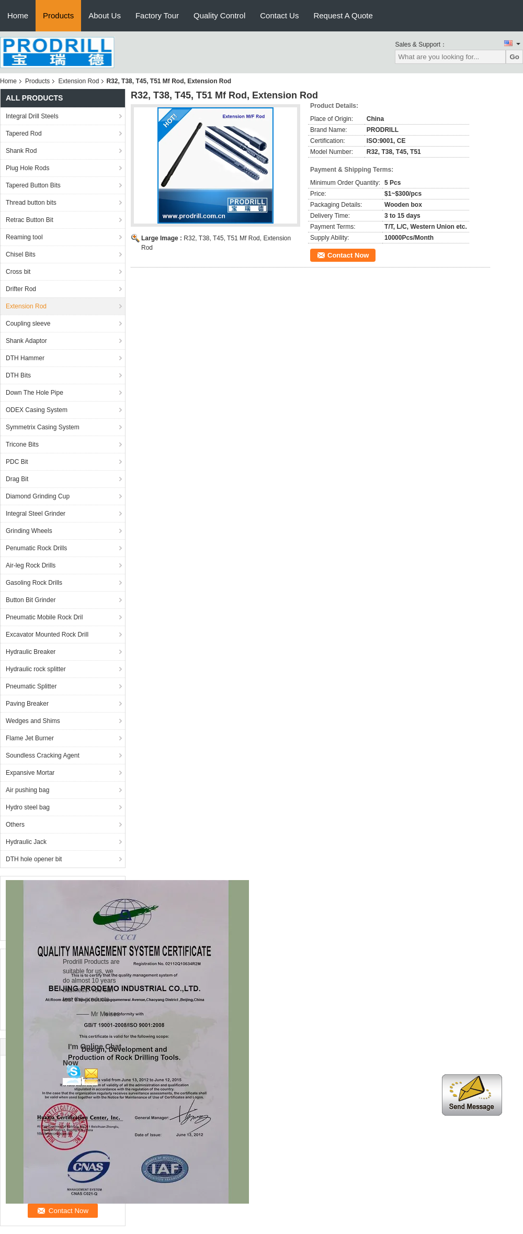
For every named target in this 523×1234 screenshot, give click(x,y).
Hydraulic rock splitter (36, 669)
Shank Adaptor (26, 340)
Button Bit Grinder (30, 600)
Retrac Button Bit (29, 220)
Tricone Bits (22, 444)
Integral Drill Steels (32, 116)
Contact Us (279, 15)
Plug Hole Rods (27, 168)
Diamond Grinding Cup (38, 496)
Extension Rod (78, 81)
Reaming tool (24, 237)
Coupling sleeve (28, 323)
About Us (104, 15)
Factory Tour (157, 15)
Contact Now (348, 255)
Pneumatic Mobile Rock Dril (44, 617)
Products (58, 15)
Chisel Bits (21, 254)
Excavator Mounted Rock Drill (47, 634)
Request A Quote (342, 15)
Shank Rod (21, 150)
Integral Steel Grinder (35, 513)
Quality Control (219, 15)
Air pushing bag (27, 790)
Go (514, 57)
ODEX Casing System (36, 410)
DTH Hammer (25, 358)
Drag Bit (17, 479)
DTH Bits (18, 375)
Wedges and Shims (33, 721)
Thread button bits (31, 202)
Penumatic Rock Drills (36, 548)
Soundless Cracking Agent (42, 755)
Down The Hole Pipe (34, 392)
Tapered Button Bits (33, 185)
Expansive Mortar (30, 772)
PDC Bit (17, 461)
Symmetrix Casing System (42, 427)
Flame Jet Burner (30, 738)
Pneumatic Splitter (31, 686)
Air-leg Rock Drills (30, 565)
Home (17, 15)
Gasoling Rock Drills (34, 582)
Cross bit (18, 271)
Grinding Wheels (29, 531)
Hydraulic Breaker (30, 651)
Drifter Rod (21, 289)
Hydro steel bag (28, 807)
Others (15, 824)
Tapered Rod (24, 133)
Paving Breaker (27, 703)
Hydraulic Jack (26, 842)
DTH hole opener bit (34, 859)
